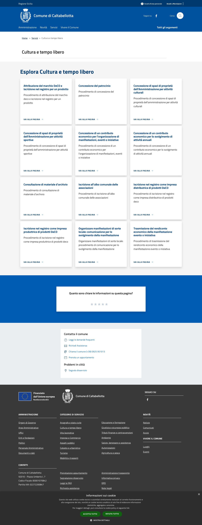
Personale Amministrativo (31, 448)
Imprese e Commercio (70, 438)
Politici (22, 443)
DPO (104, 483)
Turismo (64, 453)
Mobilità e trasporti (69, 458)
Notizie (146, 422)
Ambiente (106, 437)
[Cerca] (180, 15)
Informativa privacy (111, 478)
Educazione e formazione (113, 422)
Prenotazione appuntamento (73, 473)
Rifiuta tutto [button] (112, 514)
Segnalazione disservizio (71, 478)
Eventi (146, 451)
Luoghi (146, 446)
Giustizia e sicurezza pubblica (115, 427)
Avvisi (146, 432)
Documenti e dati (27, 453)
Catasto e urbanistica (70, 448)
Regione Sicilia (25, 3)
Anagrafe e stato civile (70, 422)
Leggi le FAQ (66, 483)
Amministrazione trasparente (116, 473)
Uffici (21, 432)
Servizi (35, 38)
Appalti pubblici (67, 443)
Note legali (107, 488)
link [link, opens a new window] (128, 508)
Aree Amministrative (28, 427)
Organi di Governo (27, 422)
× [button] (199, 494)
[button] (101, 520)
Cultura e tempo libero (70, 427)
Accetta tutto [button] (90, 514)
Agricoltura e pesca (111, 453)
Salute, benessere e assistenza (116, 442)
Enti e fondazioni (27, 438)
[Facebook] (155, 15)
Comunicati (148, 427)
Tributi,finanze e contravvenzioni (117, 432)
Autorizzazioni (108, 447)
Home (24, 38)
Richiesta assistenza (69, 488)
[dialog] (101, 508)
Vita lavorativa (67, 432)
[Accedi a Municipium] (174, 4)
